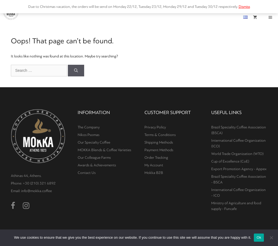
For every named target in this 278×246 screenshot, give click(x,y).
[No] (271, 237)
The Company (89, 127)
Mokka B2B (153, 173)
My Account (153, 165)
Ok (259, 237)
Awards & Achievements (97, 165)
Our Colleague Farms (94, 158)
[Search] (76, 70)
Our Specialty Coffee (94, 142)
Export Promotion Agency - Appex (239, 169)
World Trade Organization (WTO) (237, 154)
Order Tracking (156, 158)
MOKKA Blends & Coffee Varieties (104, 150)
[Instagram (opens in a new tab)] (26, 206)
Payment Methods (158, 150)
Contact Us (87, 173)
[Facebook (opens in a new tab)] (13, 206)
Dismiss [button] (244, 7)
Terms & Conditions (160, 135)
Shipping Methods (158, 142)
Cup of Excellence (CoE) (230, 161)
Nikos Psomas (88, 135)
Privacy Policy (155, 127)
